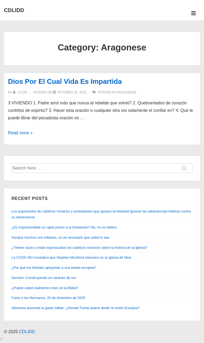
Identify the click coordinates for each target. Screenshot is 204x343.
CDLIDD (14, 10)
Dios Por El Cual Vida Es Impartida (65, 81)
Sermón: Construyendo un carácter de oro (43, 278)
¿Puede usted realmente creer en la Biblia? (44, 288)
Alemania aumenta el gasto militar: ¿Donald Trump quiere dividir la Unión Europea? (75, 308)
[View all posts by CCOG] (20, 92)
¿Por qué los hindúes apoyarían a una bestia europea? (53, 268)
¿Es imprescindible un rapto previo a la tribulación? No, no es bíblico (64, 227)
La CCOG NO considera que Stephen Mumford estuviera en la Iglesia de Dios (71, 257)
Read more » (20, 133)
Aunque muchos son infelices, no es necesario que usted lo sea (60, 237)
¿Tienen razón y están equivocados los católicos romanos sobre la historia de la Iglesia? (79, 248)
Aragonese (126, 92)
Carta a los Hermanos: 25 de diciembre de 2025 (48, 298)
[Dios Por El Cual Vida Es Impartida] (71, 92)
